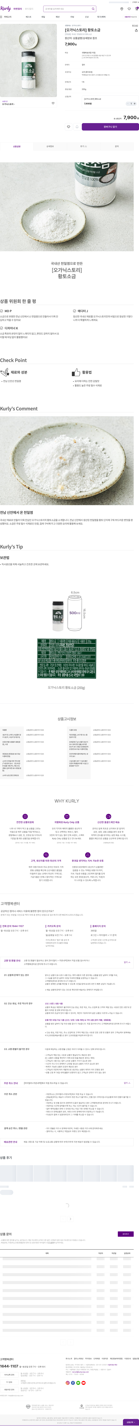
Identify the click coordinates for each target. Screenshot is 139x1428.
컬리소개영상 (78, 1359)
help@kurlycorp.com (15, 1396)
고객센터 (135, 2)
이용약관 (105, 1359)
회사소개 (69, 1359)
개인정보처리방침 (116, 1359)
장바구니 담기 (110, 126)
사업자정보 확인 (112, 1365)
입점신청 (136, 1359)
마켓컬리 (18, 8)
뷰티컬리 (29, 8)
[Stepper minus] (128, 104)
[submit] (93, 8)
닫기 (126, 962)
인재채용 (96, 1359)
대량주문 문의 (9, 1390)
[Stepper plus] (134, 104)
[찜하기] (53, 103)
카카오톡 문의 (9, 1375)
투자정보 (88, 1359)
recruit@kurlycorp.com (80, 1372)
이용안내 (127, 1359)
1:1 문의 (50, 1243)
